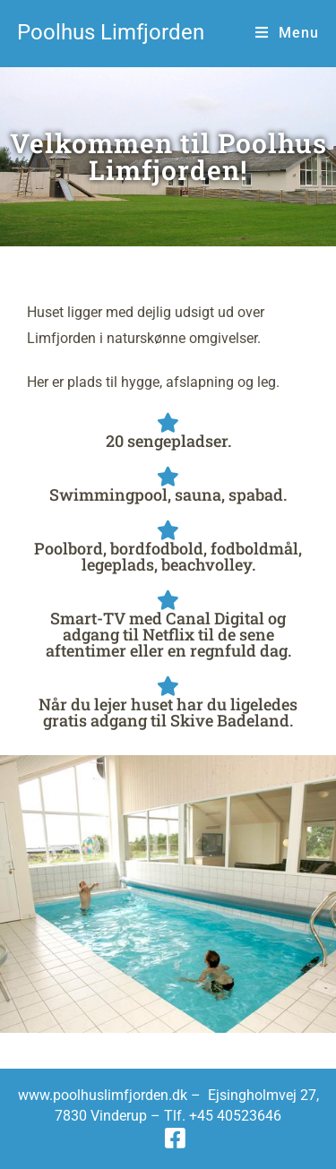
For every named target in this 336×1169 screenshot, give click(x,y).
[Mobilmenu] (287, 32)
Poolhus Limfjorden (110, 32)
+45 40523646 (235, 1115)
